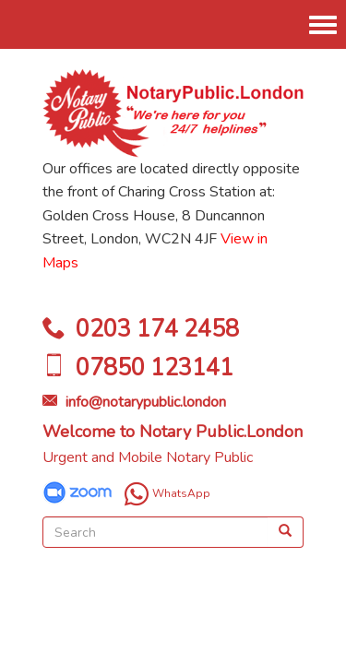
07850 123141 (154, 368)
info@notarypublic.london (146, 402)
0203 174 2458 (157, 329)
